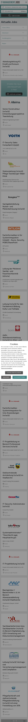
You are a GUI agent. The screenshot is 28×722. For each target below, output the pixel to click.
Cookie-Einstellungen (14, 372)
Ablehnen (6, 377)
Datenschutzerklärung (6, 368)
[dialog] (14, 361)
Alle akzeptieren (19, 377)
